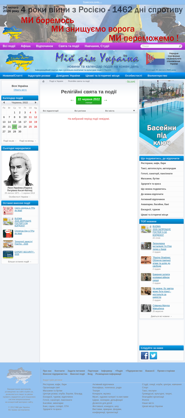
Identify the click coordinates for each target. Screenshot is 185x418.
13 (4, 121)
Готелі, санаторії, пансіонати (57, 400)
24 (25, 126)
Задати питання (76, 371)
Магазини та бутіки (52, 390)
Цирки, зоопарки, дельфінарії (107, 400)
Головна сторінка (43, 81)
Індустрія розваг (39, 75)
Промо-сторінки (166, 371)
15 (14, 121)
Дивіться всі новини (160, 316)
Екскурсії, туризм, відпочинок (58, 397)
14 (9, 121)
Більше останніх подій (18, 262)
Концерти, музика (101, 393)
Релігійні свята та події (79, 81)
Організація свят (51, 387)
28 (9, 131)
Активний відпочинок (103, 384)
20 (4, 126)
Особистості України (18, 197)
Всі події (9, 46)
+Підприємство (134, 371)
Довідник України (68, 75)
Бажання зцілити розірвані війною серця (161, 277)
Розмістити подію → (92, 2)
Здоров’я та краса (52, 409)
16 (19, 121)
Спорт (145, 387)
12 (35, 117)
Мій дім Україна (20, 61)
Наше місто (148, 403)
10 (25, 117)
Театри (96, 390)
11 (30, 117)
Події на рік (8, 141)
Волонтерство (157, 75)
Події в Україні (56, 81)
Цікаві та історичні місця (103, 75)
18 (30, 121)
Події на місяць (26, 141)
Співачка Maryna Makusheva (161, 307)
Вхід (90, 374)
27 (4, 131)
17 (25, 121)
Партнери (93, 371)
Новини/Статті (12, 75)
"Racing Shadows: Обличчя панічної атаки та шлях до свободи (162, 262)
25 (30, 126)
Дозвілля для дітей (102, 403)
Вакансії (149, 371)
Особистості (133, 75)
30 (19, 131)
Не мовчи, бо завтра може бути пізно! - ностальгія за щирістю (163, 292)
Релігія (145, 400)
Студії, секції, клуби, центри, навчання (161, 384)
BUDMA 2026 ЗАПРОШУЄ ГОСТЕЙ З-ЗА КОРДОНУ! (162, 230)
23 (19, 126)
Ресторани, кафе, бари (55, 384)
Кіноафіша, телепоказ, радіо (107, 387)
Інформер (106, 371)
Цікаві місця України (152, 406)
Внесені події (77, 374)
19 (35, 121)
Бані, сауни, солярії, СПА (56, 406)
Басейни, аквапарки (53, 403)
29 (14, 131)
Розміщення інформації (108, 374)
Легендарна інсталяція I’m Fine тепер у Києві (162, 246)
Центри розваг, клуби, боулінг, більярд (62, 393)
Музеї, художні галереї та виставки (110, 397)
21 (9, 126)
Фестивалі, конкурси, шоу (105, 406)
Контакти (60, 371)
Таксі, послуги (149, 390)
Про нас (47, 371)
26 (35, 126)
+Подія (119, 371)
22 (14, 126)
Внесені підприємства (55, 374)
